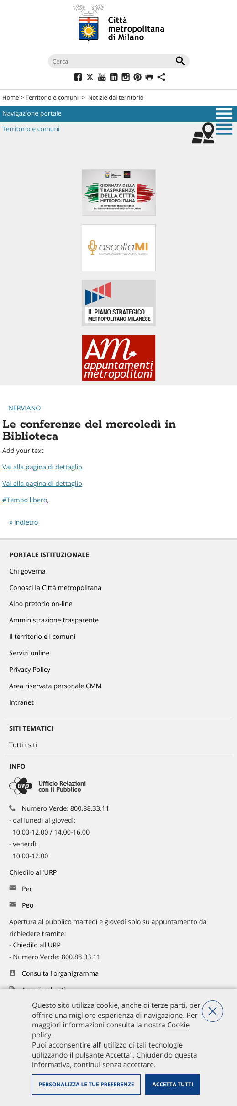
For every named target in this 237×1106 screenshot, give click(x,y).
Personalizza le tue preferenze (86, 1084)
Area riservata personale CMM (55, 686)
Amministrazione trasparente (54, 620)
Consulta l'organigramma (60, 973)
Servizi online (29, 653)
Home (10, 97)
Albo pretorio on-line (41, 604)
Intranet (21, 702)
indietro (26, 522)
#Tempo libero (24, 500)
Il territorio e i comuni (42, 637)
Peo (27, 905)
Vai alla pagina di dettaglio (42, 467)
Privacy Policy (29, 669)
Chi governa (27, 571)
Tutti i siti (23, 745)
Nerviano (24, 408)
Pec (27, 889)
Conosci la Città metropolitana (55, 588)
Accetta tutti (172, 1084)
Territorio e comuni (52, 97)
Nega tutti (212, 1011)
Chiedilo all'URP (33, 872)
